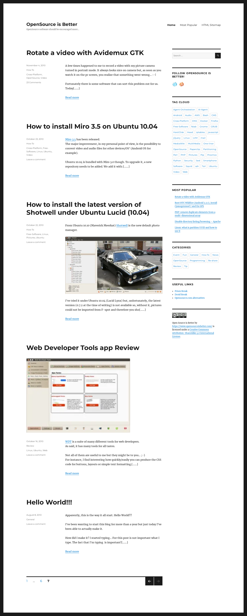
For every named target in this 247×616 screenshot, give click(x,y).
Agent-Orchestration (184, 109)
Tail (204, 166)
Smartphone (210, 160)
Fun (185, 255)
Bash (205, 115)
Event (176, 255)
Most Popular (188, 25)
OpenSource (33, 78)
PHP (183, 155)
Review (30, 445)
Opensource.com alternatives (190, 298)
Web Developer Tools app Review (82, 348)
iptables (200, 132)
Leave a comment (36, 159)
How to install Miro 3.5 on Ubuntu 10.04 (92, 126)
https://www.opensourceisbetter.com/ (192, 326)
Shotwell (122, 225)
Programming (197, 260)
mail (203, 138)
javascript (213, 132)
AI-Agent (203, 109)
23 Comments (33, 82)
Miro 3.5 (70, 139)
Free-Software (33, 234)
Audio (188, 115)
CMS (214, 115)
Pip (202, 155)
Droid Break (181, 294)
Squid (189, 166)
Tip (185, 266)
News (215, 255)
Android (177, 115)
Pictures (30, 237)
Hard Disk (178, 132)
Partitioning (209, 149)
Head (190, 132)
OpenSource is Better (51, 24)
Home (171, 25)
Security (188, 160)
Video (44, 78)
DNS (194, 121)
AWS (197, 115)
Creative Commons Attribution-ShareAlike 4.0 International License (193, 333)
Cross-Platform (34, 74)
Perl (175, 155)
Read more (72, 97)
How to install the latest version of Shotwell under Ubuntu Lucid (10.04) (87, 208)
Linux (40, 151)
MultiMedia (194, 143)
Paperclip (195, 149)
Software (178, 166)
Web (45, 450)
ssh (197, 166)
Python (177, 160)
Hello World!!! (49, 502)
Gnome (204, 126)
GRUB (214, 126)
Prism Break (181, 291)
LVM (195, 138)
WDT (68, 441)
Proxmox (212, 155)
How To (30, 70)
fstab (193, 126)
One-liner (208, 143)
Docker (204, 121)
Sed (198, 160)
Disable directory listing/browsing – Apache (198, 221)
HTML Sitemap (211, 25)
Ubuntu (48, 151)
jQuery (176, 138)
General (30, 519)
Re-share (213, 260)
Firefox (214, 121)
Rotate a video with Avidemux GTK (85, 53)
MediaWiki (179, 143)
